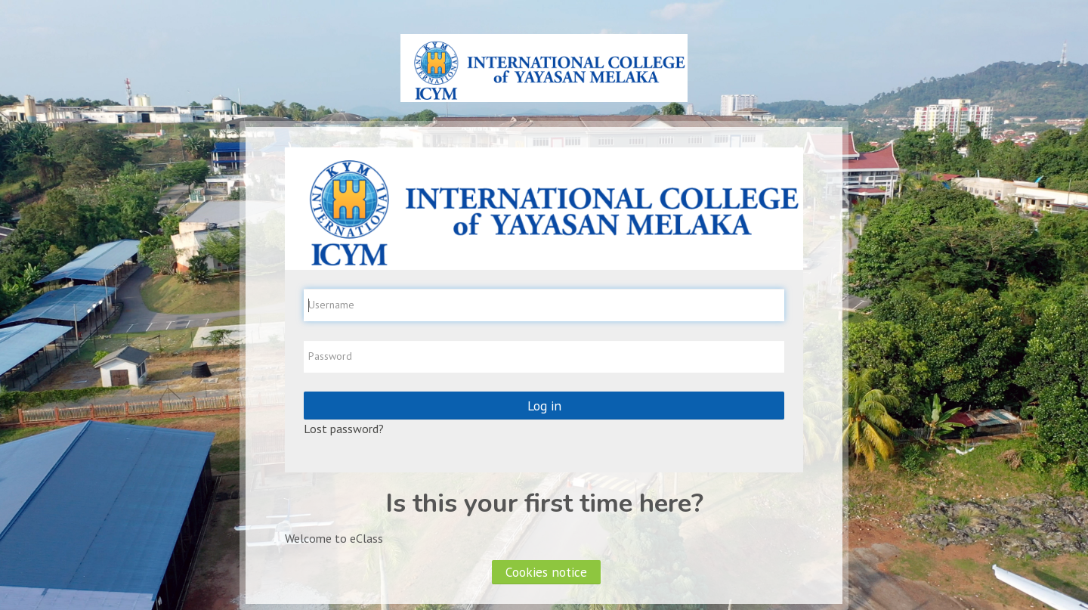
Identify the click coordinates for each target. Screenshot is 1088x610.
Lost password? (344, 428)
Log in (544, 405)
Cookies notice (546, 572)
